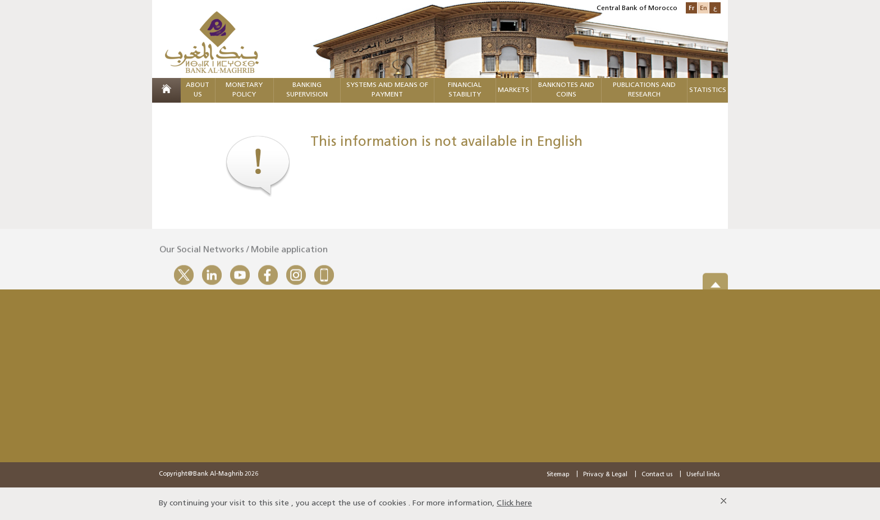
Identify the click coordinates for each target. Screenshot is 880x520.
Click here (514, 503)
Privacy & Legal (605, 475)
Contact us (656, 475)
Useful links (702, 475)
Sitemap (558, 475)
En (703, 7)
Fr (691, 7)
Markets (513, 90)
